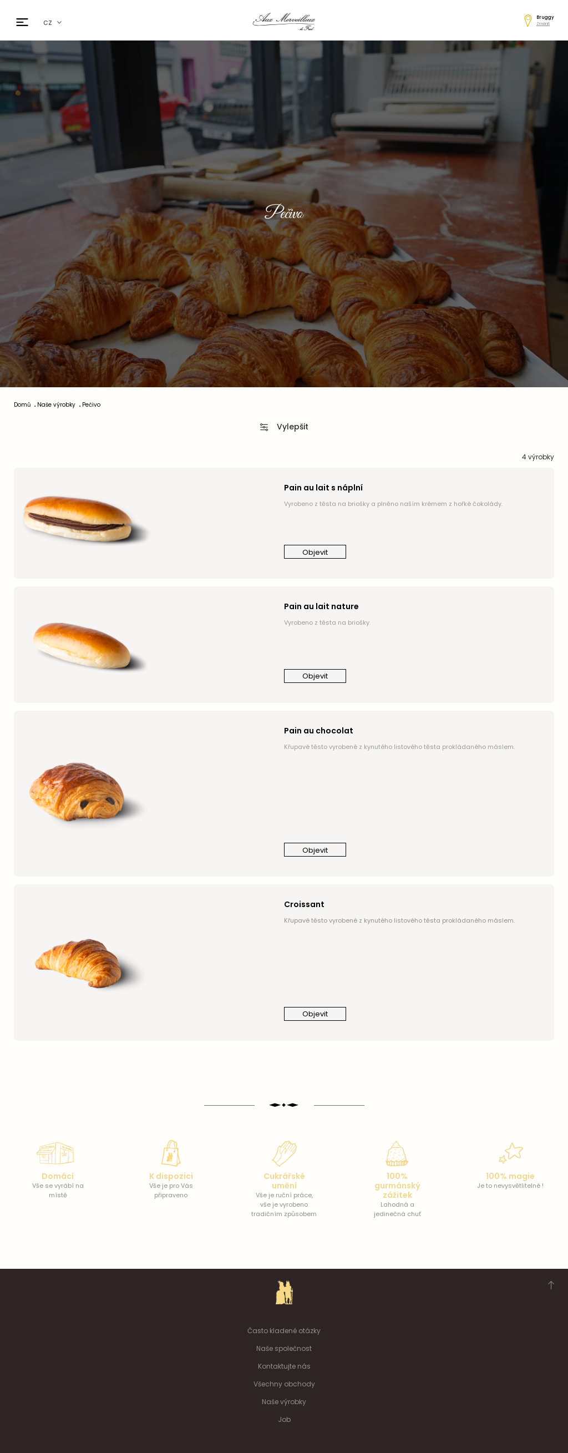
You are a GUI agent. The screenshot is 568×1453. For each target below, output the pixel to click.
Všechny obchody (284, 1384)
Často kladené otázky (284, 1330)
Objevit (315, 552)
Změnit (543, 23)
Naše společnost (284, 1348)
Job (284, 1419)
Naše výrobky (284, 1401)
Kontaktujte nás (284, 1366)
